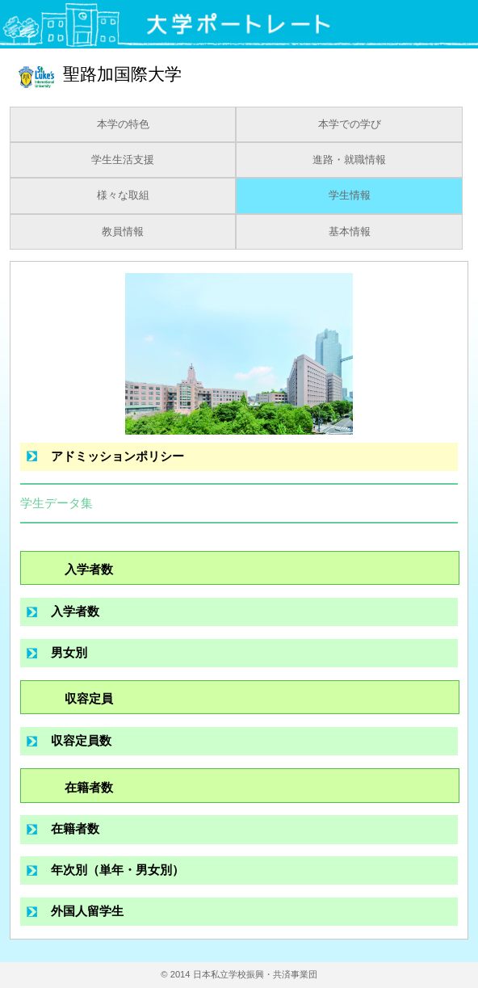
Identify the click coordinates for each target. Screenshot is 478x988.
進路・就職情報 (349, 160)
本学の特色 (123, 124)
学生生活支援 (122, 160)
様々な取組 (123, 195)
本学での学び (349, 124)
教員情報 (123, 232)
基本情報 (350, 232)
